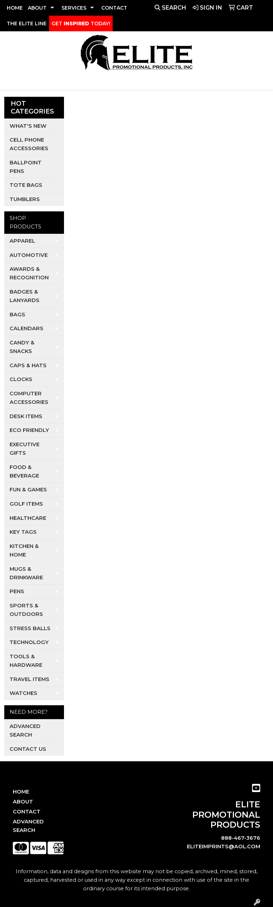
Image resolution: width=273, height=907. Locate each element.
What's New (28, 126)
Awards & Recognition (29, 273)
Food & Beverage (24, 471)
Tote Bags (26, 185)
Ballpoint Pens (26, 166)
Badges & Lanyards (24, 296)
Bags (17, 314)
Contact (27, 811)
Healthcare (28, 518)
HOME (15, 8)
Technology (29, 642)
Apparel (22, 241)
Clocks (21, 379)
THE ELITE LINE (27, 23)
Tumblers (25, 199)
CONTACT (114, 8)
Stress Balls (30, 628)
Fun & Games (28, 489)
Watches (23, 693)
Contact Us (28, 749)
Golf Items (26, 504)
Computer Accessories (29, 397)
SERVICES (73, 8)
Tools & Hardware (26, 660)
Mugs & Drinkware (26, 573)
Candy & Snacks (22, 346)
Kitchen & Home (24, 550)
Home (21, 792)
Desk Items (26, 416)
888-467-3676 (240, 838)
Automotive (29, 255)
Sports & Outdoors (26, 609)
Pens (17, 591)
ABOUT (37, 8)
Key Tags (23, 532)
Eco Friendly (29, 430)
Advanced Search (25, 730)
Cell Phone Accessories (29, 144)
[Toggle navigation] (11, 82)
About (23, 801)
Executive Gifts (24, 448)
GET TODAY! (81, 23)
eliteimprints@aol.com (223, 846)
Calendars (26, 328)
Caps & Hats (28, 365)
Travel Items (29, 679)
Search (170, 7)
